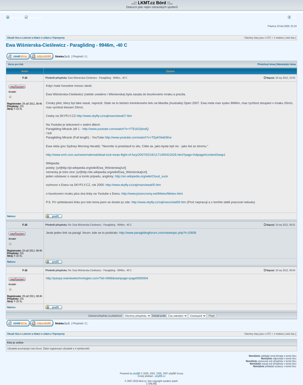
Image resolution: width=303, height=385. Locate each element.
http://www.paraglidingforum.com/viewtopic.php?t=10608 (157, 232)
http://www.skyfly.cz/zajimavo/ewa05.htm (133, 185)
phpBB (136, 373)
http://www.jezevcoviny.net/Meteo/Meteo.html (152, 193)
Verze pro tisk (15, 64)
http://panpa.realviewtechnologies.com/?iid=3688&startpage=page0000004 (97, 278)
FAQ (292, 17)
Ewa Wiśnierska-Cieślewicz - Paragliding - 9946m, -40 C (66, 45)
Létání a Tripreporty (54, 38)
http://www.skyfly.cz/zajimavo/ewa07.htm (104, 116)
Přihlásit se (14, 17)
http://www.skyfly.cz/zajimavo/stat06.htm (158, 202)
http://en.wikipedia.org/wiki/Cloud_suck (141, 176)
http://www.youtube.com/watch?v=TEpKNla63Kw (138, 137)
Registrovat (33, 17)
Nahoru (11, 216)
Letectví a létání (31, 38)
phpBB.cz (160, 376)
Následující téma (286, 64)
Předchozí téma (266, 64)
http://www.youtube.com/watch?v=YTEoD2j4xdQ (115, 129)
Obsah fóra (13, 38)
